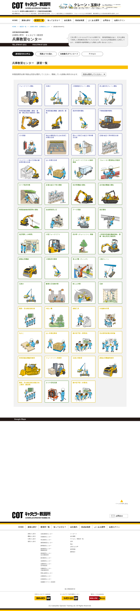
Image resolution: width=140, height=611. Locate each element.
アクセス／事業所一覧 (77, 539)
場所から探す (32, 541)
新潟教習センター (46, 558)
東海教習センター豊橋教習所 (46, 549)
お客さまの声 (74, 546)
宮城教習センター (46, 536)
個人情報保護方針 (70, 589)
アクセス (92, 54)
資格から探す (32, 533)
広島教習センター (46, 579)
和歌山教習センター (47, 573)
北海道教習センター (47, 534)
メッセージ (73, 533)
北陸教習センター (46, 561)
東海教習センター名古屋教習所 (46, 554)
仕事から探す (32, 539)
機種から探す (32, 536)
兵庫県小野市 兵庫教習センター (40, 26)
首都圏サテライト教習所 (48, 582)
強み (71, 544)
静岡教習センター (46, 545)
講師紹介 (73, 552)
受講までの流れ (46, 54)
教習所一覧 (23, 26)
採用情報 (73, 549)
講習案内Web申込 (23, 54)
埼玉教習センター (46, 540)
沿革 (71, 541)
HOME (14, 26)
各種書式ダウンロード (69, 54)
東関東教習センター (47, 542)
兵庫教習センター (27, 39)
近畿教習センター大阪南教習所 (46, 569)
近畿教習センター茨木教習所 (46, 564)
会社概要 (73, 536)
